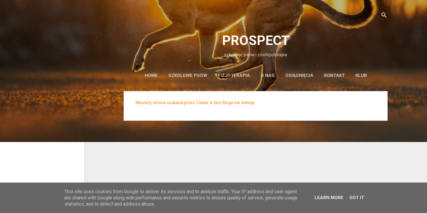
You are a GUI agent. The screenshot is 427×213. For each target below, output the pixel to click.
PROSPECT (255, 40)
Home (151, 75)
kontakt (334, 75)
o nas (268, 75)
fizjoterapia (234, 75)
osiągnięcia (299, 75)
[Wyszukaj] (384, 16)
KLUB (361, 75)
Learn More (329, 197)
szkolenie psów (187, 75)
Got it (356, 197)
